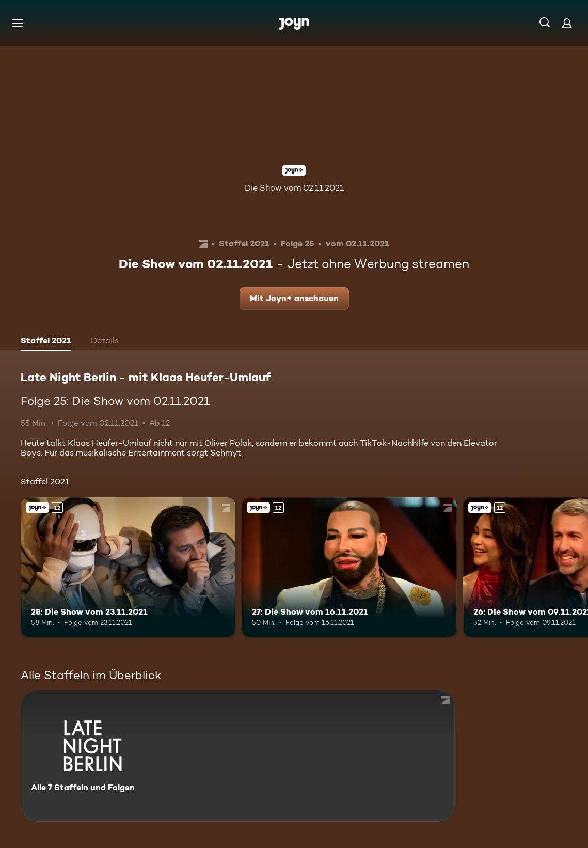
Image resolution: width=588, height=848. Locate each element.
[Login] (567, 23)
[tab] (46, 342)
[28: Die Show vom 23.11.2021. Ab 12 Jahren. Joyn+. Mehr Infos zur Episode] (128, 567)
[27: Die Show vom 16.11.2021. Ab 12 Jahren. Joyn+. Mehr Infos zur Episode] (349, 567)
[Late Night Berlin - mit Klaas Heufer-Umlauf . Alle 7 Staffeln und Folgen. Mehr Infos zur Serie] (238, 756)
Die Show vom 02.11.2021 (294, 188)
